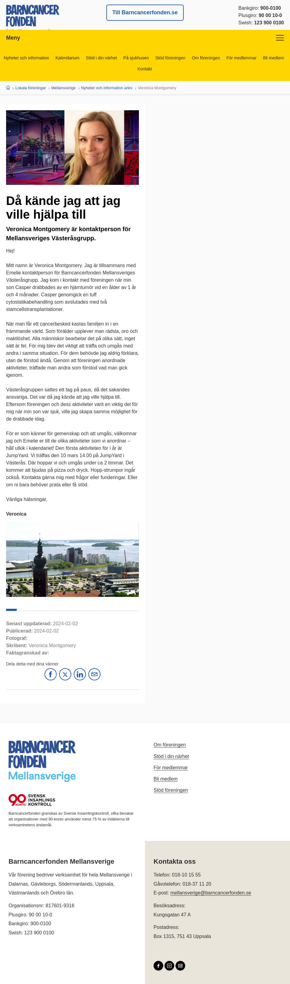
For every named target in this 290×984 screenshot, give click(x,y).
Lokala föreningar (30, 88)
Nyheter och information (26, 57)
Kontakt (144, 68)
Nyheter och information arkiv (107, 88)
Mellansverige (63, 88)
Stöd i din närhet (101, 57)
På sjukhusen (136, 57)
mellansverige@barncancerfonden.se (210, 892)
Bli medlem (273, 57)
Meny (145, 38)
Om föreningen (206, 57)
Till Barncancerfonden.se (145, 12)
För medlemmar (241, 57)
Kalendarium (67, 57)
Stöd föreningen (170, 57)
